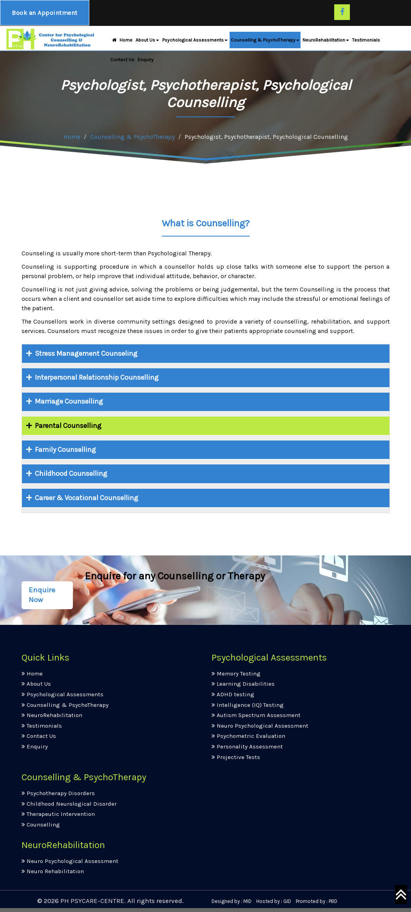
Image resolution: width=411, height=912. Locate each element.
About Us (147, 41)
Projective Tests (236, 757)
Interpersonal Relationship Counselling (95, 377)
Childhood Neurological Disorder (69, 803)
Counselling (41, 824)
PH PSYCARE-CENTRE (92, 901)
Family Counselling (64, 449)
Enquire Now (42, 595)
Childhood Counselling (69, 473)
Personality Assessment (247, 746)
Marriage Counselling (67, 401)
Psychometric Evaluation (248, 735)
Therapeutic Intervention (58, 813)
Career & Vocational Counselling (85, 497)
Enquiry (146, 61)
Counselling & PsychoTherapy (265, 41)
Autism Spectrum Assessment (256, 715)
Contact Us (122, 61)
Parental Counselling (66, 425)
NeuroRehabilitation (325, 41)
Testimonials (366, 41)
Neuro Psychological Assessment (260, 725)
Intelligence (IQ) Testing (248, 704)
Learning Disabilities (243, 683)
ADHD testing (233, 694)
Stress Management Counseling (85, 353)
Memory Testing (236, 673)
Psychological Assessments (195, 41)
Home (121, 41)
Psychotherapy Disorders (58, 793)
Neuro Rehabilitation (53, 871)
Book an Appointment (46, 13)
